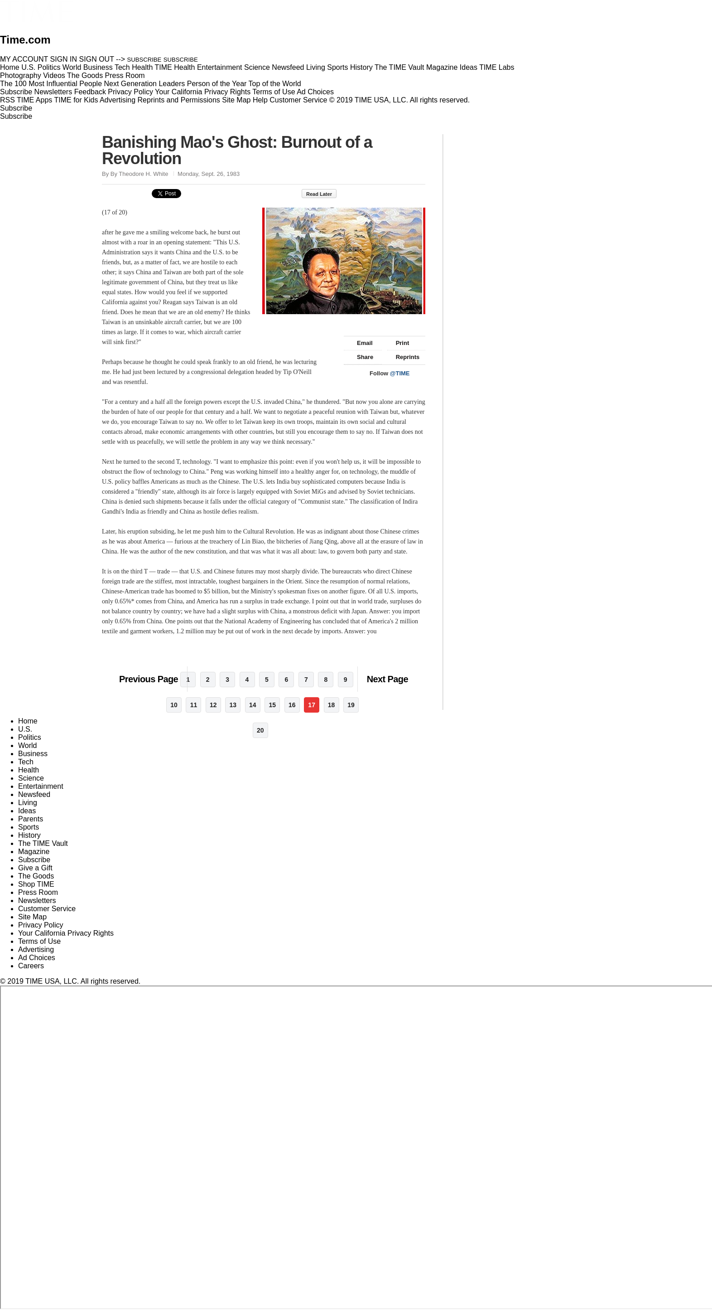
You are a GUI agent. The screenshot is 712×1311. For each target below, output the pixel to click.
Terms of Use (273, 92)
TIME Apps (34, 100)
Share (360, 357)
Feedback (90, 92)
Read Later (324, 194)
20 (260, 730)
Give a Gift (35, 868)
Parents (30, 819)
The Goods (36, 876)
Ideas (27, 811)
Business (33, 753)
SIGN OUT (96, 59)
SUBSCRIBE (144, 59)
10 (174, 705)
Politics (29, 737)
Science (31, 778)
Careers (31, 966)
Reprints (403, 357)
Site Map (236, 100)
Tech (26, 762)
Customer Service (298, 100)
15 (272, 705)
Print (398, 343)
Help (260, 100)
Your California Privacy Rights (202, 92)
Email (360, 343)
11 (193, 705)
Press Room (38, 892)
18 (331, 705)
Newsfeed (34, 794)
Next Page (387, 679)
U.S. (25, 729)
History (29, 835)
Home (28, 721)
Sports (28, 827)
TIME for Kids (76, 100)
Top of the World (275, 83)
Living (27, 802)
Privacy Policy (130, 92)
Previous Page (148, 679)
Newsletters (53, 92)
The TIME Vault (43, 843)
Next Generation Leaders (144, 83)
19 (351, 705)
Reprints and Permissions (179, 100)
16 (292, 705)
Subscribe (16, 92)
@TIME (400, 373)
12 (213, 705)
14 (252, 705)
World (27, 745)
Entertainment (40, 786)
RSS (7, 100)
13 (233, 705)
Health (28, 770)
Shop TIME (36, 884)
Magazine (33, 851)
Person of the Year (217, 83)
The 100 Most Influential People (51, 83)
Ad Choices (319, 92)
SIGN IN (63, 59)
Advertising (117, 100)
